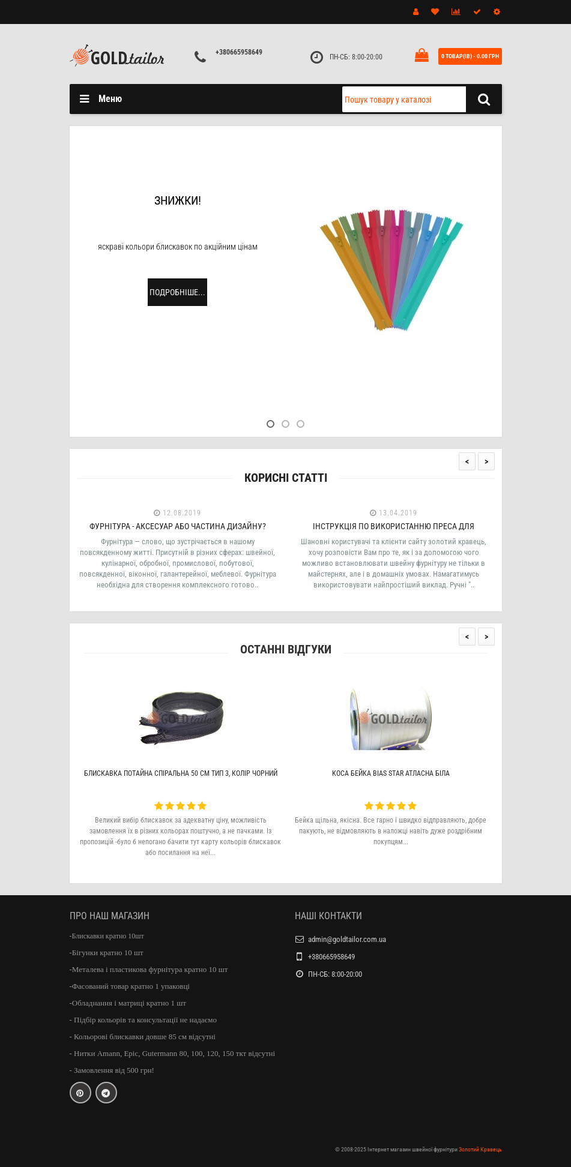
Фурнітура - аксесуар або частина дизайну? (177, 526)
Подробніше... (177, 292)
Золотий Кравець (480, 1149)
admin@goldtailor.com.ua (347, 939)
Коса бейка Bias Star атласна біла (391, 773)
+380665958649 (239, 52)
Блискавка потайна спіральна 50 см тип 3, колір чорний (180, 773)
